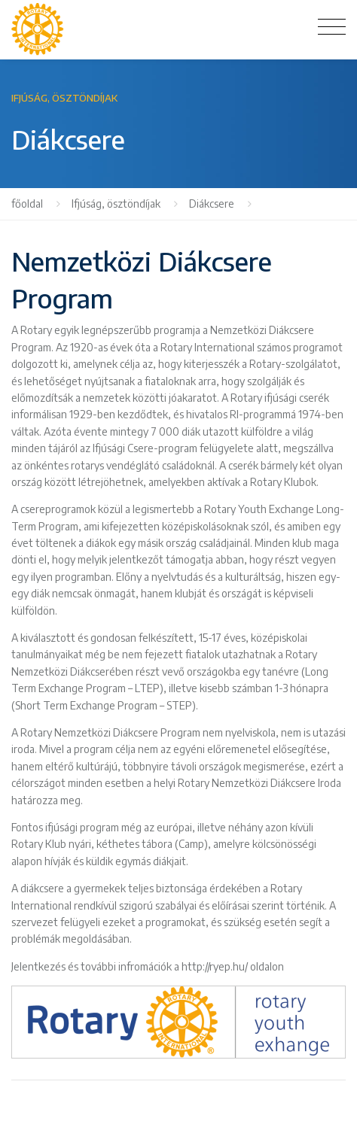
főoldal (27, 203)
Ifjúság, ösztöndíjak (116, 203)
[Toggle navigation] (332, 27)
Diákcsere (211, 203)
